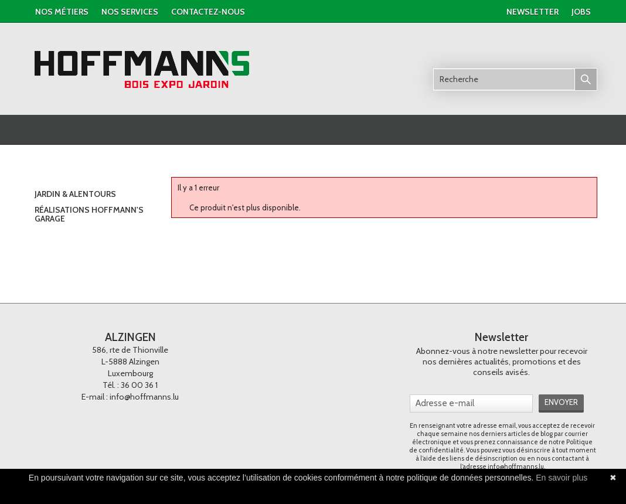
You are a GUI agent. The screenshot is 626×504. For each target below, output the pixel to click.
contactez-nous (208, 11)
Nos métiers (62, 11)
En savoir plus (561, 477)
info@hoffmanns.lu (144, 396)
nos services (129, 11)
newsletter (532, 11)
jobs (581, 11)
